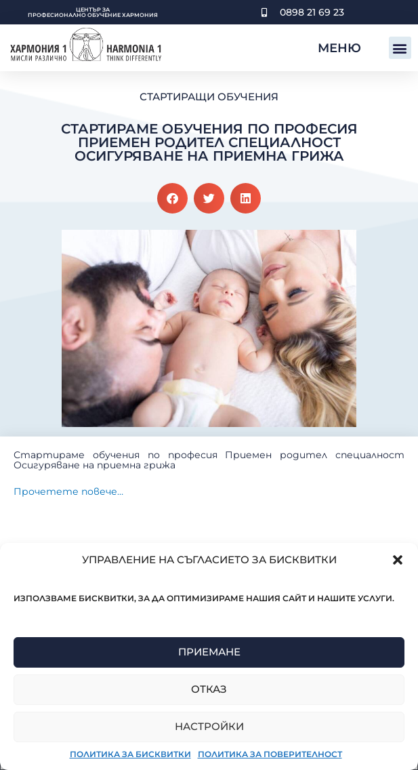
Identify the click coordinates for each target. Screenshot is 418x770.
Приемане (209, 651)
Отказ (209, 689)
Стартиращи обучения (209, 96)
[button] (397, 560)
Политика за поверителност (270, 754)
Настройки (209, 726)
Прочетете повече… (68, 491)
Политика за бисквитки (130, 754)
